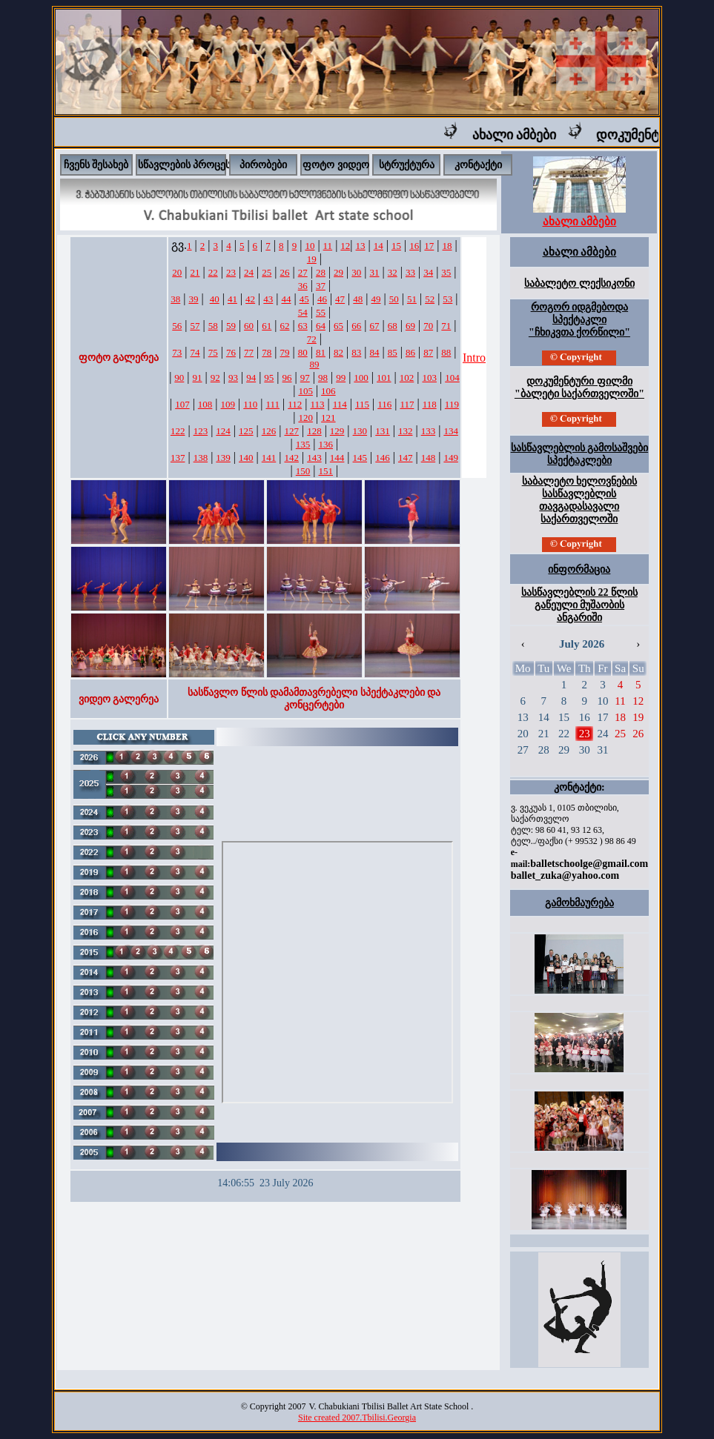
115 (362, 404)
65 (338, 325)
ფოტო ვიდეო (336, 164)
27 (303, 272)
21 (194, 272)
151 (326, 470)
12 (345, 245)
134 (450, 430)
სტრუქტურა (406, 164)
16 (414, 245)
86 (410, 352)
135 (303, 444)
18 (447, 245)
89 (314, 364)
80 (303, 352)
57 (194, 325)
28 (320, 272)
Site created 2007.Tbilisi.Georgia (357, 1417)
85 (392, 352)
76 (231, 352)
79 (285, 352)
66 (356, 325)
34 (428, 272)
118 (430, 404)
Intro (474, 357)
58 (213, 325)
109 (228, 404)
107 (182, 404)
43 (268, 299)
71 (446, 325)
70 (428, 325)
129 (337, 430)
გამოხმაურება (579, 902)
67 (375, 325)
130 (360, 430)
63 (303, 325)
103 (429, 377)
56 (177, 325)
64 (320, 325)
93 (233, 377)
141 (269, 457)
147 (405, 457)
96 (287, 377)
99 (341, 377)
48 (358, 299)
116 (384, 404)
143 (314, 457)
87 (428, 352)
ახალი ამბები (524, 134)
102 (407, 377)
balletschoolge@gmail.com (589, 863)
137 (178, 457)
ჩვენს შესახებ (96, 164)
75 (213, 352)
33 (410, 272)
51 (412, 299)
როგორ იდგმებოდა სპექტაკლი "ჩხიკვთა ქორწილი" (579, 320)
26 (285, 272)
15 (396, 245)
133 (428, 430)
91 (197, 377)
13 (361, 245)
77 (249, 352)
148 (428, 457)
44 (286, 299)
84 (375, 352)
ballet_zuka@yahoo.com (565, 875)
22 (213, 272)
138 (201, 457)
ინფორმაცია (579, 569)
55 (320, 312)
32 (392, 272)
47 (340, 299)
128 (314, 430)
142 (291, 457)
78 (266, 352)
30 (356, 272)
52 (429, 299)
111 (272, 404)
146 (382, 457)
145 (360, 457)
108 (205, 404)
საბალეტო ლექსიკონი (579, 283)
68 (392, 325)
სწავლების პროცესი (187, 164)
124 (223, 430)
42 (250, 299)
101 (384, 377)
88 (446, 352)
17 (429, 245)
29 (338, 272)
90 (179, 377)
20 (177, 272)
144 (337, 457)
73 (177, 352)
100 (361, 377)
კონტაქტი (478, 164)
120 (305, 417)
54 (303, 312)
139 (223, 457)
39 (193, 299)
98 (323, 377)
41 (232, 299)
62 (285, 325)
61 (266, 325)
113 (317, 404)
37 (320, 285)
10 (309, 245)
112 (295, 404)
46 (322, 299)
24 (249, 272)
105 (305, 390)
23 (231, 272)
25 (266, 272)
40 (214, 299)
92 (215, 377)
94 (251, 377)
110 (250, 404)
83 (356, 352)
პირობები (263, 164)
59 (231, 325)
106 (328, 390)
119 (452, 404)
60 (249, 325)
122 (178, 430)
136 (326, 444)
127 (291, 430)
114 (340, 404)
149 (450, 457)
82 (338, 352)
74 (194, 352)
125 (246, 430)
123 (201, 430)
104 (452, 377)
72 (312, 339)
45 (304, 299)
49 (376, 299)
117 (407, 404)
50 (394, 299)
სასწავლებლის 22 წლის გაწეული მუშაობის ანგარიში (579, 605)
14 (378, 245)
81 (320, 352)
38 (175, 299)
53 (447, 299)
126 (269, 430)
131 (382, 430)
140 (246, 457)
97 (305, 377)
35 (446, 272)
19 (312, 259)
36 (303, 285)
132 (405, 430)
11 (328, 245)
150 (303, 470)
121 (328, 417)
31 (375, 272)
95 (269, 377)
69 (410, 325)
